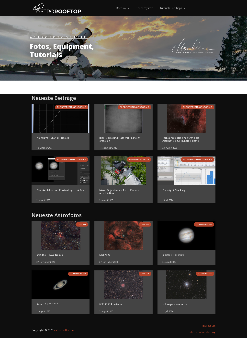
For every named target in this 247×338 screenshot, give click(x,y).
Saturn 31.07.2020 (47, 304)
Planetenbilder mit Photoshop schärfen (60, 190)
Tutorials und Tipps (172, 8)
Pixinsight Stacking (173, 190)
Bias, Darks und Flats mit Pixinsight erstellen (120, 139)
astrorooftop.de (64, 330)
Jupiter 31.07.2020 (173, 254)
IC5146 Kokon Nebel (111, 304)
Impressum (208, 325)
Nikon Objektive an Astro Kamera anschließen (119, 191)
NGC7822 (104, 254)
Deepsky (122, 8)
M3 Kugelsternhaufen (175, 304)
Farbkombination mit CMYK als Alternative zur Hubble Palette (180, 139)
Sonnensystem (144, 8)
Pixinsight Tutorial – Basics (52, 137)
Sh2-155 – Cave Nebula (50, 254)
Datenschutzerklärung (201, 332)
